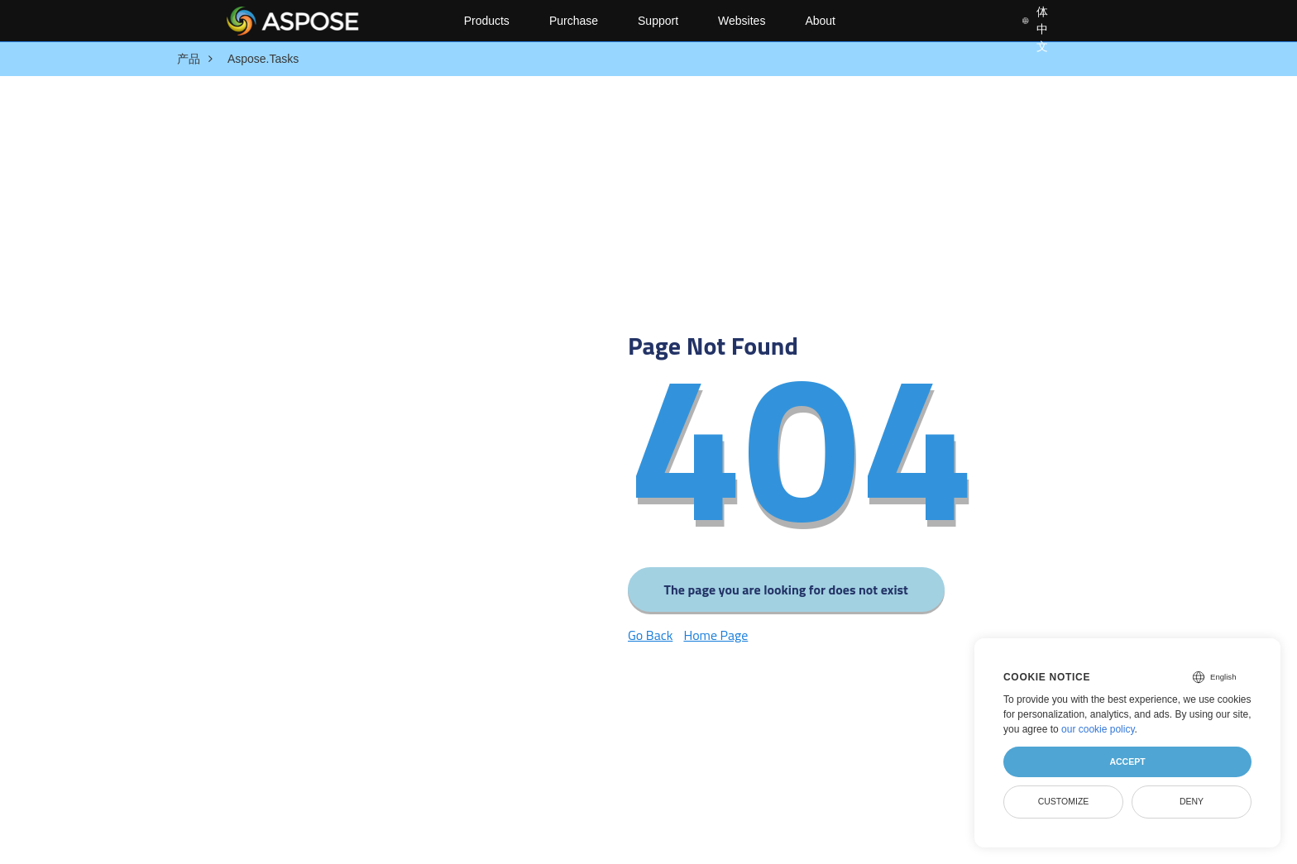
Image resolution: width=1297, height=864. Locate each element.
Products (487, 20)
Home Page (715, 635)
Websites (741, 20)
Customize (1063, 801)
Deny (1192, 801)
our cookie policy (1098, 729)
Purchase (573, 20)
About (820, 20)
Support (658, 20)
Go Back (650, 635)
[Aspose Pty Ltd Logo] (331, 20)
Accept (1127, 761)
